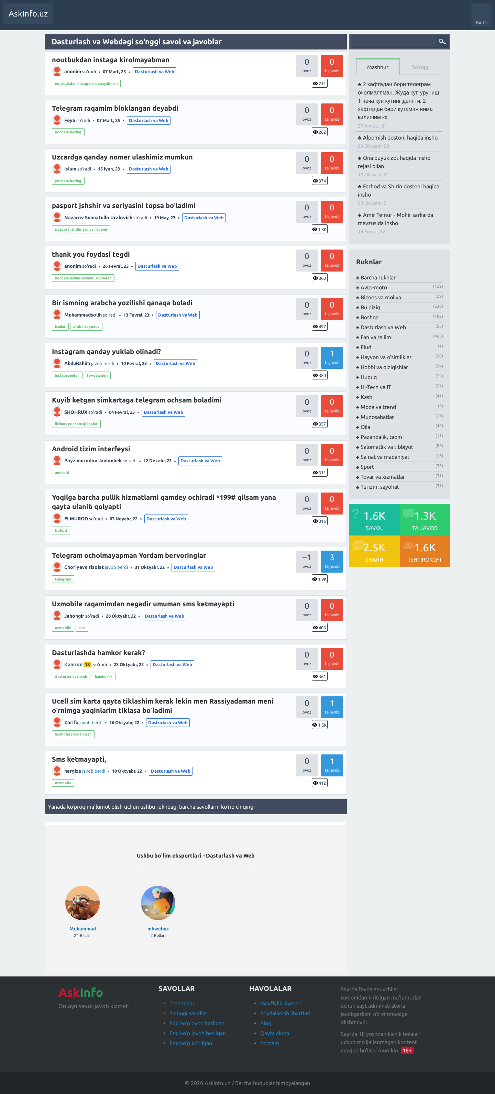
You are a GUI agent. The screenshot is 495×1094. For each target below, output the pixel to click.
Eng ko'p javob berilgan (197, 1033)
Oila (365, 427)
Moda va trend (378, 407)
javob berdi (102, 363)
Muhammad (82, 928)
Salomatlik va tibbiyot (387, 447)
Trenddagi (181, 1003)
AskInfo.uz (28, 13)
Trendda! (87, 18)
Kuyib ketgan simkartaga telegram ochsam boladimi (137, 400)
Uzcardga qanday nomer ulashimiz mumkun (122, 157)
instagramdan (67, 375)
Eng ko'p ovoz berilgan (196, 1023)
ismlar (60, 326)
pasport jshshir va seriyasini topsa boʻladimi (124, 205)
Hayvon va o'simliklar (386, 357)
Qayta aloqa (274, 1033)
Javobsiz (110, 18)
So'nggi (421, 67)
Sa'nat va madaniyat (385, 457)
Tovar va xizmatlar (383, 477)
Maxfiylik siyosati (281, 1003)
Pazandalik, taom (381, 437)
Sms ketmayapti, (79, 759)
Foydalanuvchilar (163, 18)
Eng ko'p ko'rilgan (190, 1043)
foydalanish (97, 375)
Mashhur (377, 67)
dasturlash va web (71, 676)
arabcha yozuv (86, 326)
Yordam (269, 1043)
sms (82, 628)
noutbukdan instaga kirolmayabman (110, 60)
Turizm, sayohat (380, 487)
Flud (366, 347)
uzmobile (63, 628)
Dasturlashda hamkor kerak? (98, 652)
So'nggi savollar (188, 1013)
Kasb (366, 397)
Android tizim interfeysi (91, 449)
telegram (63, 579)
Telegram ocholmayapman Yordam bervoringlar (129, 555)
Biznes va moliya (381, 297)
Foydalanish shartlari (285, 1013)
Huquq (369, 377)
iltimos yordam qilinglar (76, 424)
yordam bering (68, 132)
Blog (265, 1023)
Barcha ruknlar (378, 277)
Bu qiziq (370, 307)
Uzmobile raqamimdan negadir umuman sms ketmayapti (143, 604)
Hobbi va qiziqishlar (384, 367)
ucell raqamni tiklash (73, 734)
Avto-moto (374, 287)
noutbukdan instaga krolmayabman (86, 83)
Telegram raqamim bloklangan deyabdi (115, 108)
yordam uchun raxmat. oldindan (83, 278)
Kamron (73, 664)
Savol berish (198, 18)
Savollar (65, 18)
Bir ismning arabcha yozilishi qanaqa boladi (122, 303)
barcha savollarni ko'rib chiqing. (217, 807)
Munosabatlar (377, 417)
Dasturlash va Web (154, 71)
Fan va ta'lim (376, 337)
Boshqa (369, 317)
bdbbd (61, 530)
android (62, 473)
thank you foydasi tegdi (91, 254)
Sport (367, 467)
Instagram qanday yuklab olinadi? (106, 351)
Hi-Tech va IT (376, 387)
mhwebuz (158, 928)
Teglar (132, 18)
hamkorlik (103, 676)
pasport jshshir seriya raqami (81, 229)
